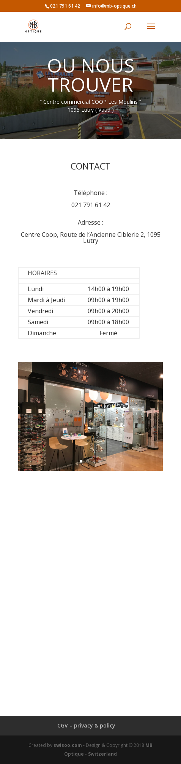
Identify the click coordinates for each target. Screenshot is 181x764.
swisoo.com (68, 745)
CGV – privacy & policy (86, 725)
